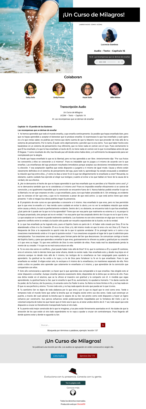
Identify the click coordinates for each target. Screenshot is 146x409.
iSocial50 (81, 404)
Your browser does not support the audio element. (109, 62)
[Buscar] (70, 325)
